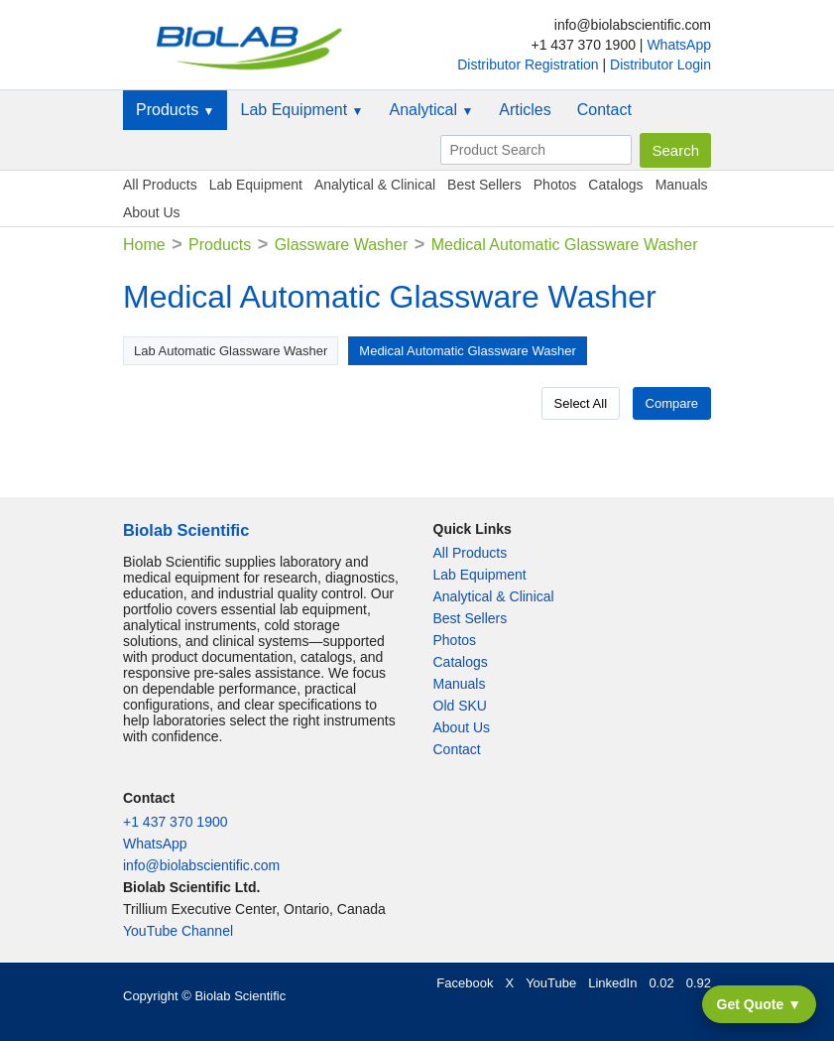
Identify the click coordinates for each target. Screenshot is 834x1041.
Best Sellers (484, 185)
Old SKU (460, 706)
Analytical (431, 109)
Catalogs (615, 185)
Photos (555, 185)
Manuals (681, 185)
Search (675, 150)
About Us (151, 212)
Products (175, 109)
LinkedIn (612, 983)
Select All (580, 403)
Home (144, 244)
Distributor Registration (529, 64)
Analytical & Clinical (374, 185)
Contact (604, 109)
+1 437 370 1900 (175, 822)
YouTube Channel (178, 931)
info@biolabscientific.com (201, 865)
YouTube (551, 983)
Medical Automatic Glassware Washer (467, 350)
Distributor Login (660, 64)
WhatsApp (679, 45)
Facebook (464, 983)
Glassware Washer (342, 244)
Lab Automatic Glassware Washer (230, 350)
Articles (524, 109)
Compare (672, 403)
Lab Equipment (301, 109)
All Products (160, 185)
